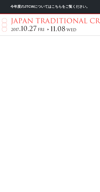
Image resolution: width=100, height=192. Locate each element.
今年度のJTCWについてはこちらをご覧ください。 (50, 23)
